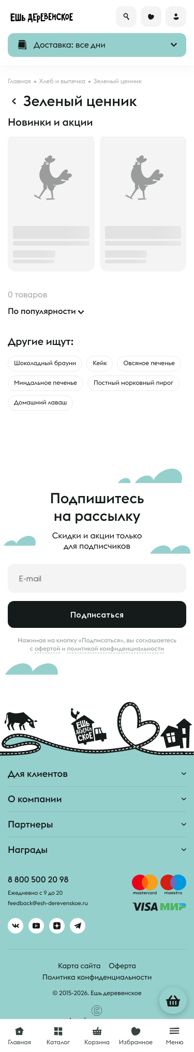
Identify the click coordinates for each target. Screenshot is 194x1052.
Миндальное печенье (45, 383)
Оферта (122, 965)
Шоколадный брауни (45, 363)
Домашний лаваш (40, 402)
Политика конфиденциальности (97, 977)
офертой (48, 648)
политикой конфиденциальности (115, 648)
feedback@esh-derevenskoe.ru (48, 903)
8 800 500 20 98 (38, 879)
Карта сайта (79, 965)
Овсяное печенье (148, 363)
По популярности (42, 311)
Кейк (100, 363)
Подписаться (97, 614)
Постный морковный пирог (133, 383)
